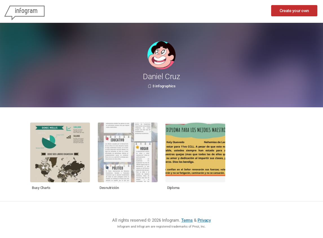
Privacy (204, 220)
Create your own (294, 10)
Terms (187, 220)
